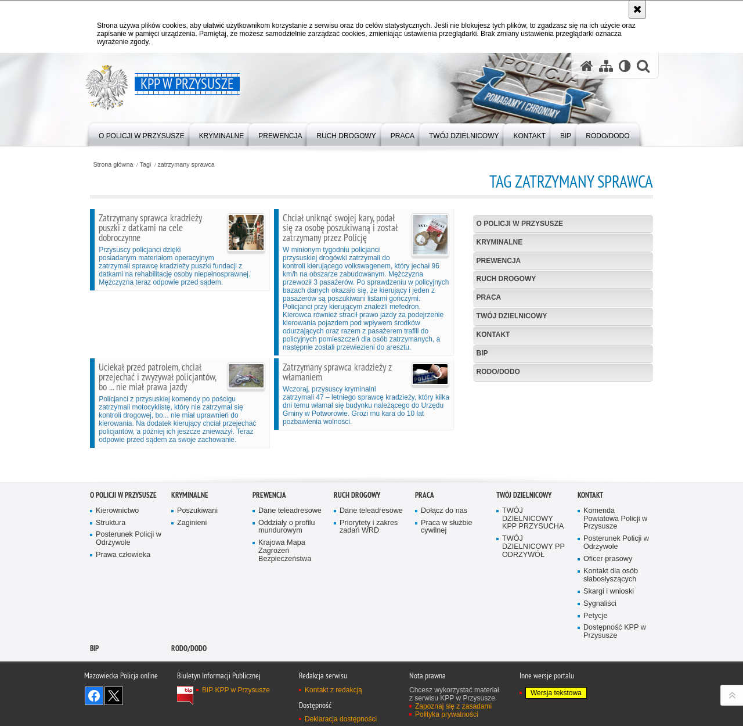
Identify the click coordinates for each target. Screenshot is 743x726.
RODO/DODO (498, 372)
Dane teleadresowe (290, 554)
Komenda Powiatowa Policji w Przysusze (615, 562)
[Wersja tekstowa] (625, 66)
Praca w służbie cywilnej (446, 570)
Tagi (146, 164)
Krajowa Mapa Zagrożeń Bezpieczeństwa (284, 595)
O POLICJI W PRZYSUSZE (520, 224)
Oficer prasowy (607, 603)
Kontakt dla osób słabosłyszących (610, 619)
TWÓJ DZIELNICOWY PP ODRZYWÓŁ (533, 591)
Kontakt (493, 334)
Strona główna (113, 164)
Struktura (110, 566)
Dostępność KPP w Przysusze (614, 676)
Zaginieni (192, 566)
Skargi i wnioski (608, 635)
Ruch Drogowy (506, 279)
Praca (489, 297)
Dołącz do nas (444, 554)
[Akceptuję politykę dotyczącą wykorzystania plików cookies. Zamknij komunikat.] (637, 9)
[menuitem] (141, 133)
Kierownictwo (117, 554)
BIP (482, 353)
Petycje (595, 659)
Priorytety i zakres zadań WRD (369, 570)
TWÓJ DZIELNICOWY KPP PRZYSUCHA (533, 562)
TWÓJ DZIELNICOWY (512, 316)
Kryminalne (500, 242)
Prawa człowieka (123, 599)
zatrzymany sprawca (185, 164)
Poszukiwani (197, 554)
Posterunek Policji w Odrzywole (128, 583)
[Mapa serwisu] (606, 66)
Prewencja (499, 261)
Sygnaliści (599, 647)
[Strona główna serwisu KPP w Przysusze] (586, 66)
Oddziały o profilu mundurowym (286, 570)
